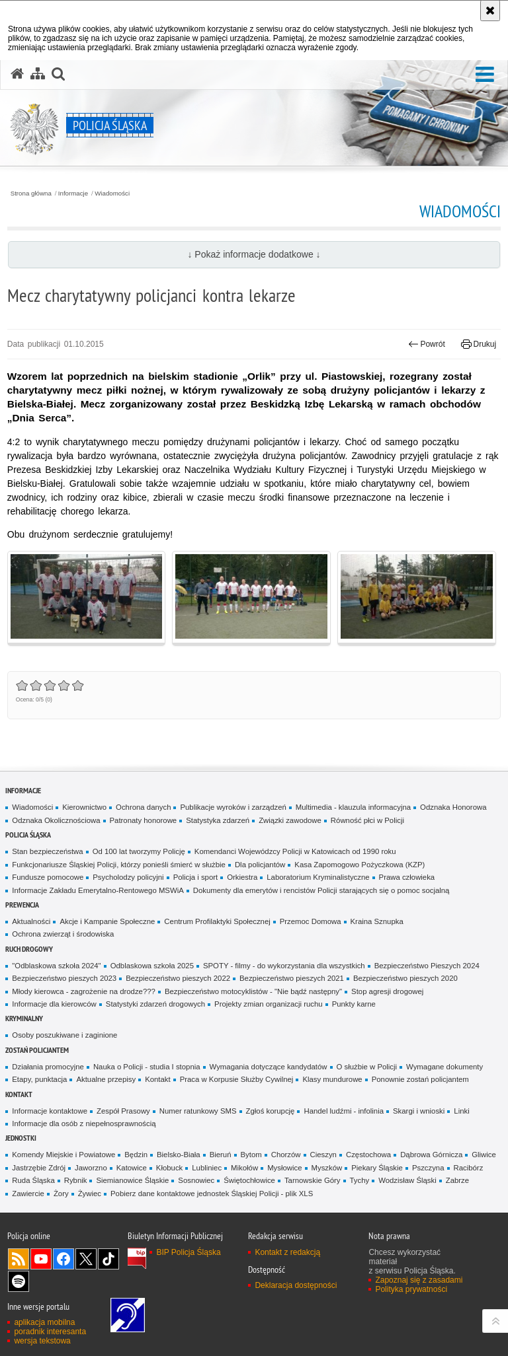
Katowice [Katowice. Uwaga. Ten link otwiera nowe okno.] (131, 1168)
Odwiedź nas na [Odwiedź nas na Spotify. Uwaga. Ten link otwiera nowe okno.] (18, 1281)
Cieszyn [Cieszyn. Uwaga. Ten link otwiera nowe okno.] (323, 1155)
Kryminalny (24, 1018)
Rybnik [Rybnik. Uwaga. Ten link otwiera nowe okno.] (75, 1180)
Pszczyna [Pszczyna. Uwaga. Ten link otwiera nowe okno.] (428, 1168)
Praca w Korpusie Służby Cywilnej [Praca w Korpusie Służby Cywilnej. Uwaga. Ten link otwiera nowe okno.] (237, 1079)
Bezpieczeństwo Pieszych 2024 (427, 966)
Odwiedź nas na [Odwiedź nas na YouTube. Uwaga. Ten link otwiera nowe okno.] (41, 1258)
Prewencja (22, 905)
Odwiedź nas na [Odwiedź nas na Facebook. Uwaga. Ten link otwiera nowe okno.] (63, 1258)
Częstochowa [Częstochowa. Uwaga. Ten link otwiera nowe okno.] (368, 1155)
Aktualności (31, 921)
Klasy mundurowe (332, 1079)
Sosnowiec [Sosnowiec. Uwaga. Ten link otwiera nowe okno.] (196, 1180)
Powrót (426, 344)
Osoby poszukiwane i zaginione (64, 1035)
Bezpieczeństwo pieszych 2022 (178, 978)
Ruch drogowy (29, 949)
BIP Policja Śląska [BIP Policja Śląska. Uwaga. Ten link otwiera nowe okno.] (188, 1252)
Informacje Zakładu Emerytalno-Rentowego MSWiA (97, 890)
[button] (485, 75)
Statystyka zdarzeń (217, 820)
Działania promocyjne (48, 1067)
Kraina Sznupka (377, 921)
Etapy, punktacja (39, 1079)
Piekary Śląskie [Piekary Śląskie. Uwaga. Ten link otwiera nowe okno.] (377, 1168)
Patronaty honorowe (143, 820)
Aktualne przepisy (106, 1079)
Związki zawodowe (290, 820)
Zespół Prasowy (123, 1111)
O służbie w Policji (367, 1067)
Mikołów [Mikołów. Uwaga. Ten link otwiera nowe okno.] (244, 1168)
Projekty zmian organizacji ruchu (268, 1004)
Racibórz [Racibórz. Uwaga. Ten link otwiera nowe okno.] (469, 1168)
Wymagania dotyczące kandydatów (268, 1067)
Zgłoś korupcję (270, 1111)
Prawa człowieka (407, 877)
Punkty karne (354, 1004)
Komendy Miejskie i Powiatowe (63, 1155)
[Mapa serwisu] (37, 74)
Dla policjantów (260, 865)
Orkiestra (242, 877)
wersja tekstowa (42, 1340)
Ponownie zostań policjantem (420, 1079)
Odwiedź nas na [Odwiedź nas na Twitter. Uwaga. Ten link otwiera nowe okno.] (86, 1258)
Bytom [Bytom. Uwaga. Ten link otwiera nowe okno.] (251, 1155)
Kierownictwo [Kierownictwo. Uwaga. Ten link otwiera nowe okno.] (84, 807)
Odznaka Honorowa (453, 807)
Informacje (73, 193)
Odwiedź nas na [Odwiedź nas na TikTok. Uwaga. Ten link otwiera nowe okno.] (108, 1258)
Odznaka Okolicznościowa (56, 820)
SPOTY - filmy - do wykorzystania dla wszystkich (284, 966)
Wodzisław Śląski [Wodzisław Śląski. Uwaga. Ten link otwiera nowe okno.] (407, 1180)
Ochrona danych (143, 807)
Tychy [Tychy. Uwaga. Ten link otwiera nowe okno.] (360, 1180)
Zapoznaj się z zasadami (418, 1280)
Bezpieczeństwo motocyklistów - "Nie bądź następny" (253, 991)
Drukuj (478, 344)
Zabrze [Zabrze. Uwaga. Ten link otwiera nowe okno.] (457, 1180)
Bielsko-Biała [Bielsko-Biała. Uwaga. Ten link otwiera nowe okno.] (178, 1155)
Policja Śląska (28, 834)
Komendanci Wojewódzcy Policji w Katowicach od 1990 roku (295, 851)
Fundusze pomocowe (47, 877)
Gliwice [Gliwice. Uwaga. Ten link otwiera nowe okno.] (484, 1155)
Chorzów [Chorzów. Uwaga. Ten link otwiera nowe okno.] (286, 1155)
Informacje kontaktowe (49, 1111)
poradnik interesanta (50, 1331)
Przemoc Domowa (310, 921)
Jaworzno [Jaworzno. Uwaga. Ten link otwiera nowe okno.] (91, 1168)
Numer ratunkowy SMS (198, 1111)
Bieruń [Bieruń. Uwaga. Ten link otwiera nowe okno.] (221, 1155)
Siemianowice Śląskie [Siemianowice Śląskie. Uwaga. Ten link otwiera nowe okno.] (132, 1180)
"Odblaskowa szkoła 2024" (56, 966)
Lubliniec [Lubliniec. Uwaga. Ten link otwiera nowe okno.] (207, 1168)
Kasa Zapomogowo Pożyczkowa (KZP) (359, 865)
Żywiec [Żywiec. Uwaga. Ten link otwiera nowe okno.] (89, 1193)
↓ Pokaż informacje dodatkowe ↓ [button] (253, 254)
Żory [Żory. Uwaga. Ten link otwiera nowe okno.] (61, 1193)
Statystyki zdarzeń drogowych (155, 1004)
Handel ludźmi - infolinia (344, 1111)
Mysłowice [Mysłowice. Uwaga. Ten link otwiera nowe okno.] (284, 1168)
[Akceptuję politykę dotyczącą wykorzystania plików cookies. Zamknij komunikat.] (490, 10)
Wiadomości (112, 193)
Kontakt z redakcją (287, 1252)
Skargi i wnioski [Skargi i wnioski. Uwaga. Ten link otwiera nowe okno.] (418, 1111)
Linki (461, 1111)
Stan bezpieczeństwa (47, 851)
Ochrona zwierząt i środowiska (63, 934)
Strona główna (31, 193)
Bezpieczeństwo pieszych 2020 (405, 978)
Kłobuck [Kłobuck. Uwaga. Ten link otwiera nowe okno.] (169, 1168)
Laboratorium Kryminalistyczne (318, 877)
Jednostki (20, 1138)
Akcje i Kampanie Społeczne (107, 921)
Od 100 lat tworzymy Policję (139, 851)
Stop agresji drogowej (387, 991)
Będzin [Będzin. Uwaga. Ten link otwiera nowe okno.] (136, 1155)
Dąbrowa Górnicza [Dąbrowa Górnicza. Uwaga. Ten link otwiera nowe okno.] (431, 1155)
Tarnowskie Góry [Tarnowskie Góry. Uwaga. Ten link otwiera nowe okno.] (312, 1180)
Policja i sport (195, 877)
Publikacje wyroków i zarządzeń (233, 807)
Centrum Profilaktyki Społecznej (217, 921)
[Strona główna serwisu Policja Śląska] (17, 74)
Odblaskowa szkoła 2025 (152, 966)
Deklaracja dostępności (296, 1285)
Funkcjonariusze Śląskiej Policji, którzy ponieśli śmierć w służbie (119, 865)
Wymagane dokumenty (444, 1067)
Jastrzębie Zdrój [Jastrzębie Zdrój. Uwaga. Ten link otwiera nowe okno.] (38, 1168)
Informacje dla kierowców (54, 1004)
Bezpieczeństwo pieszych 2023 (64, 978)
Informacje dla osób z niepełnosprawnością (83, 1123)
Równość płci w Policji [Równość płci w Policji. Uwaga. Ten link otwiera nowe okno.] (367, 820)
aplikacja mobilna (44, 1322)
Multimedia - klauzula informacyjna (353, 807)
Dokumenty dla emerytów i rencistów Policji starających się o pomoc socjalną (321, 890)
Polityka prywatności (411, 1289)
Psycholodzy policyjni (128, 877)
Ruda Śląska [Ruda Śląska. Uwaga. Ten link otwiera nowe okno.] (33, 1180)
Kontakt (158, 1079)
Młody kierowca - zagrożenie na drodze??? (83, 991)
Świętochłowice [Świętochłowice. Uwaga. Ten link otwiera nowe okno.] (249, 1180)
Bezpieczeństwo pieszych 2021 (291, 978)
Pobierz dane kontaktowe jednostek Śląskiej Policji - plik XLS (211, 1193)
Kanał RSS (18, 1258)
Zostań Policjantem (37, 1050)
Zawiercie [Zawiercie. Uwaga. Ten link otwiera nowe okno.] (28, 1193)
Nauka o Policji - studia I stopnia (146, 1067)
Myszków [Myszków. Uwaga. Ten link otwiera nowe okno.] (327, 1168)
